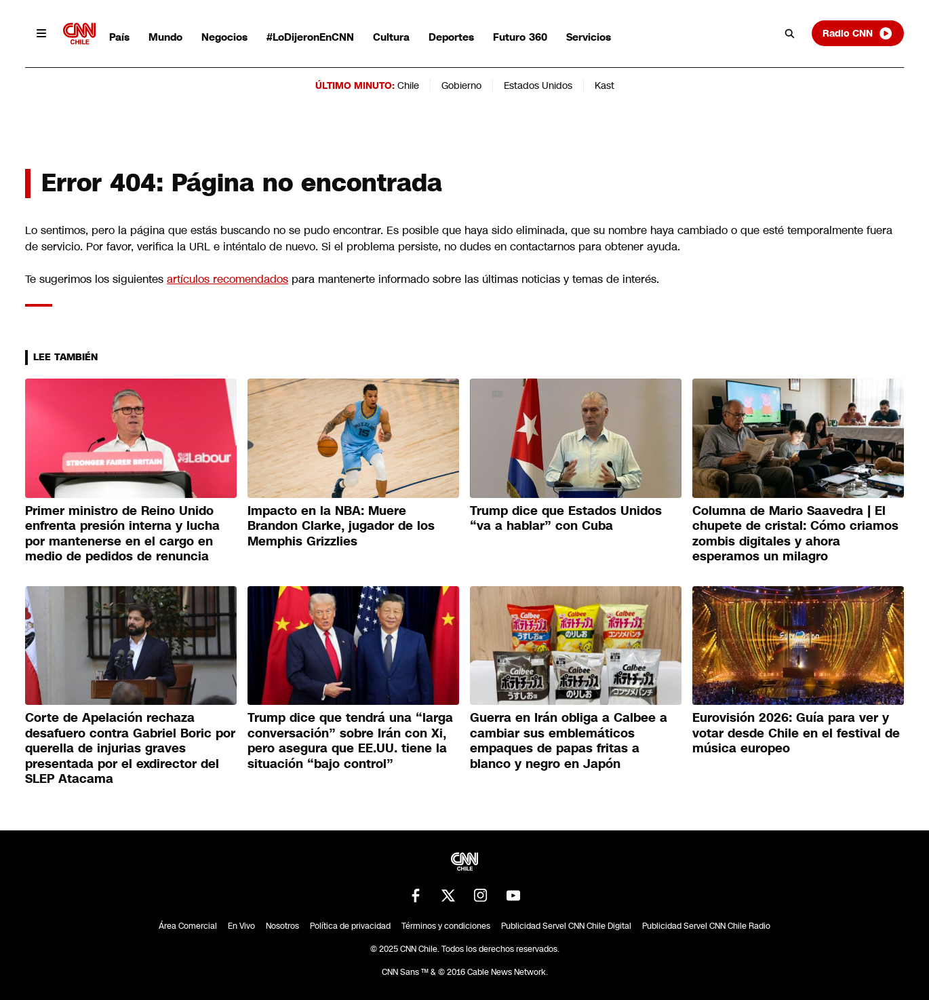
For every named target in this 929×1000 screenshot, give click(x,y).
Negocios (224, 37)
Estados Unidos (538, 85)
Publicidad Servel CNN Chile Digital (566, 926)
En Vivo (241, 926)
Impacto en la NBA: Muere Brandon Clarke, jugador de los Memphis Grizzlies (341, 526)
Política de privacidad (350, 926)
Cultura (391, 37)
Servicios (588, 37)
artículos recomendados (227, 279)
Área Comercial (188, 926)
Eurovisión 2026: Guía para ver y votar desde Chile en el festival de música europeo (796, 733)
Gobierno (461, 85)
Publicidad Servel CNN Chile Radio (706, 926)
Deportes (451, 37)
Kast (604, 85)
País (119, 37)
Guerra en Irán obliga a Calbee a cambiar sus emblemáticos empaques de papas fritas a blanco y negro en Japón (568, 741)
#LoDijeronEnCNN (310, 37)
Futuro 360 (520, 37)
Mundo (165, 37)
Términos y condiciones (445, 926)
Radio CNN (858, 33)
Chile (408, 85)
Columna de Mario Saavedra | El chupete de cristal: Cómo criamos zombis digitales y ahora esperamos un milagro (795, 534)
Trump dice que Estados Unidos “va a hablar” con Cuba (566, 518)
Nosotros (282, 926)
